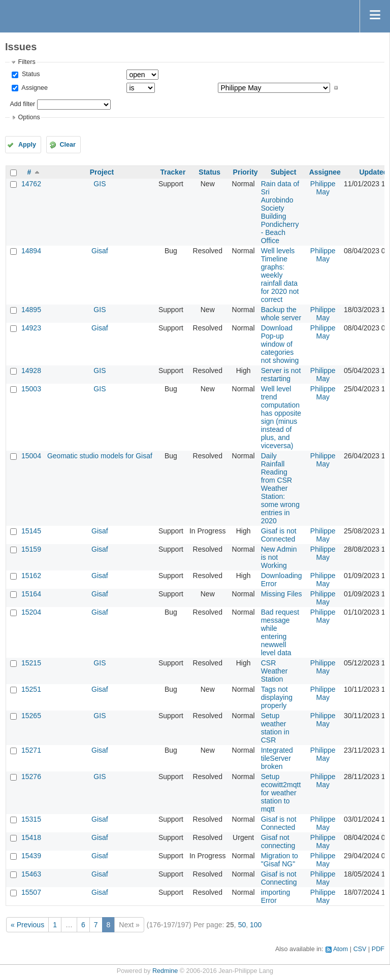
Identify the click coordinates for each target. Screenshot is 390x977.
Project (102, 172)
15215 (31, 663)
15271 (31, 750)
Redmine (165, 970)
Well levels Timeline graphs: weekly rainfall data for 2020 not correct (280, 275)
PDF (378, 949)
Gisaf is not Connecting (279, 878)
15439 (31, 856)
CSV (360, 949)
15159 (31, 549)
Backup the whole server (281, 314)
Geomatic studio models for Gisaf (99, 456)
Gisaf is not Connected (279, 535)
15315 (31, 819)
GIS (99, 184)
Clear (67, 144)
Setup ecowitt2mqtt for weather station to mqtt (281, 792)
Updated (373, 172)
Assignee (34, 87)
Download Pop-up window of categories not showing (280, 344)
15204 (31, 612)
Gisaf (99, 251)
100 (256, 925)
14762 (31, 184)
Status (30, 74)
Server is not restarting (281, 374)
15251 (31, 689)
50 (242, 925)
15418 (31, 837)
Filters (26, 61)
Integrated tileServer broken (277, 758)
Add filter (22, 104)
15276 (31, 776)
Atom (340, 949)
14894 (31, 251)
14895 (31, 310)
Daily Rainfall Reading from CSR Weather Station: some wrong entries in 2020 (280, 488)
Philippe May (323, 188)
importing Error (275, 896)
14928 (31, 370)
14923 (31, 328)
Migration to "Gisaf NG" (279, 860)
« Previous (27, 925)
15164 (31, 594)
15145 (31, 531)
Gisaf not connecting (278, 841)
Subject (284, 172)
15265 (31, 716)
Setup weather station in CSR (275, 728)
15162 (31, 575)
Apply (27, 144)
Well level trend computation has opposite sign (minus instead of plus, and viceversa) (281, 417)
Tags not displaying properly (276, 697)
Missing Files (281, 594)
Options (29, 117)
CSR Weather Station (274, 671)
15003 (31, 389)
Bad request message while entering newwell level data (280, 632)
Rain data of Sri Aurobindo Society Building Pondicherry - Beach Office (280, 212)
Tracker (173, 172)
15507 (31, 892)
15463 (31, 874)
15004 (31, 456)
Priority (245, 172)
